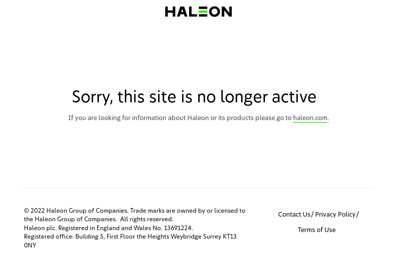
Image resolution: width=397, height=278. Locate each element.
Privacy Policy (335, 215)
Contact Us (294, 215)
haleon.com (310, 118)
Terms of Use (317, 230)
